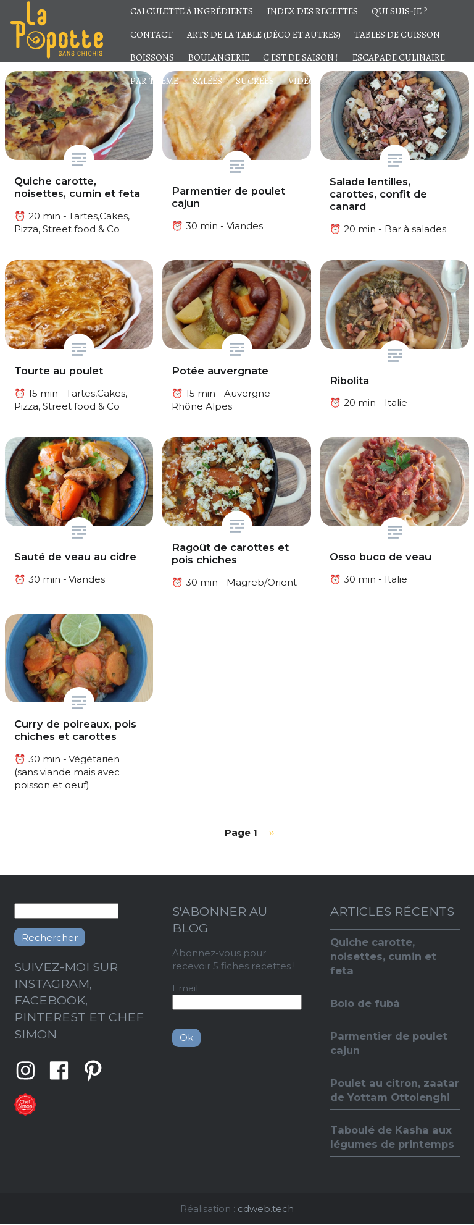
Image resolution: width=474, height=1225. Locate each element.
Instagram (25, 1070)
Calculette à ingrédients (191, 11)
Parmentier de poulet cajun (388, 1043)
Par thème (154, 81)
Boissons (152, 57)
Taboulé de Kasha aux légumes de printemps (392, 1137)
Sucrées (255, 81)
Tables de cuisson (397, 34)
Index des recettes (312, 11)
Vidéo (301, 81)
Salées (207, 81)
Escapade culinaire (398, 57)
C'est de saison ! (300, 57)
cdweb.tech (266, 1208)
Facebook (59, 1070)
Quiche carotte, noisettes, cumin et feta (383, 956)
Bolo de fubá (365, 1003)
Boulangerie (218, 57)
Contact (151, 34)
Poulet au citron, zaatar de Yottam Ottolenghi (394, 1090)
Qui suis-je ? (400, 11)
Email (185, 988)
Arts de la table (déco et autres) (264, 34)
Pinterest (93, 1070)
